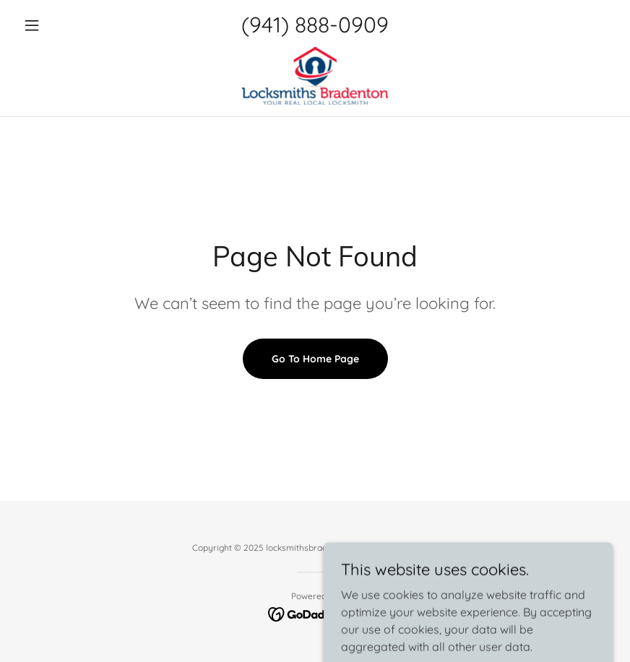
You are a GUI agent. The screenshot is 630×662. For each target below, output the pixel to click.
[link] (315, 76)
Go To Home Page (315, 358)
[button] (62, 25)
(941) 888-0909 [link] (315, 24)
